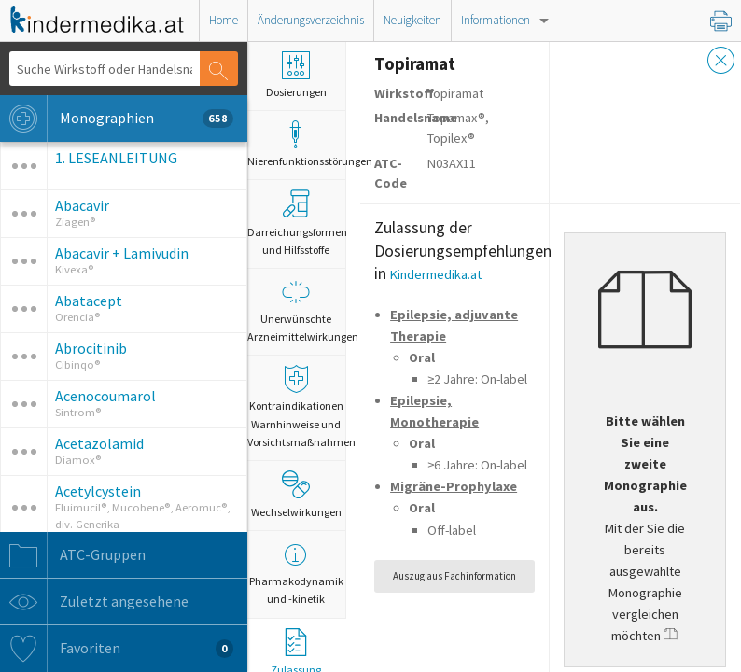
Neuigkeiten (412, 20)
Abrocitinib (91, 348)
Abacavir (82, 205)
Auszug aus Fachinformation (454, 575)
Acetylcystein (98, 491)
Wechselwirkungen (296, 494)
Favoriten (116, 648)
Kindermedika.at (436, 274)
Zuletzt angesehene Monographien (116, 602)
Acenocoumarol (105, 395)
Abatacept (88, 300)
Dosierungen (296, 75)
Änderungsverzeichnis (311, 20)
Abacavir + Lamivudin (122, 253)
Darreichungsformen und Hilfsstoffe (296, 222)
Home (223, 20)
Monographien (116, 118)
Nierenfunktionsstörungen (296, 144)
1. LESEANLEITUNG (116, 157)
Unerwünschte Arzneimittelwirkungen (296, 310)
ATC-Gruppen (73, 555)
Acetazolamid (99, 443)
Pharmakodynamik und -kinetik (296, 573)
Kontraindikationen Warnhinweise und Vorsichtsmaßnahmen (296, 406)
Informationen (495, 20)
